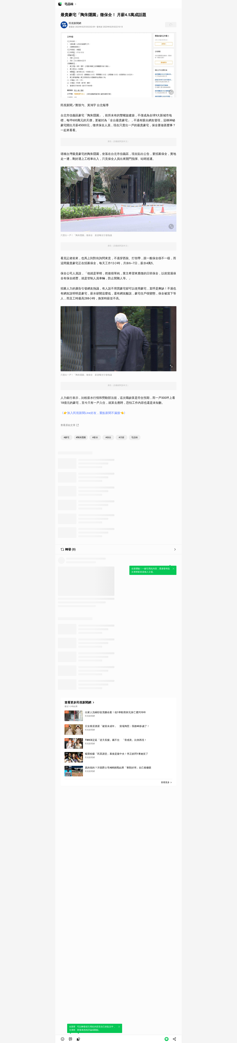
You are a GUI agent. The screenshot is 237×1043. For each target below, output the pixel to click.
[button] (62, 1039)
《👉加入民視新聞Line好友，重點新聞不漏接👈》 (94, 413)
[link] (70, 1039)
